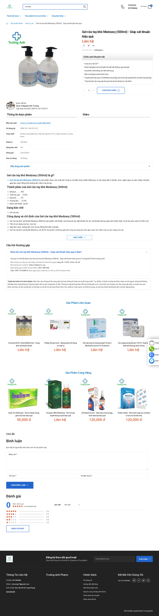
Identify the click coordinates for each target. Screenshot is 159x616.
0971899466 (132, 8)
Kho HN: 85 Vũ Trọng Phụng (25, 588)
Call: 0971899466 (124, 581)
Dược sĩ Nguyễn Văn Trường (27, 106)
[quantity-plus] (94, 90)
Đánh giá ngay (17, 529)
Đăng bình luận (18, 485)
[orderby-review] (72, 505)
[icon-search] (85, 7)
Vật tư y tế (29, 23)
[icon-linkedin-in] (93, 46)
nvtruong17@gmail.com (20, 584)
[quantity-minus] (84, 90)
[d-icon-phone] (123, 7)
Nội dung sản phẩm (20, 166)
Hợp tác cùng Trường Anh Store (94, 592)
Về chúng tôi (87, 580)
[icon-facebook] (84, 46)
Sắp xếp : (58, 505)
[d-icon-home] (7, 23)
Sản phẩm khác (58, 16)
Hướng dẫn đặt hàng (90, 584)
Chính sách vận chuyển (91, 595)
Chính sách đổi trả (89, 599)
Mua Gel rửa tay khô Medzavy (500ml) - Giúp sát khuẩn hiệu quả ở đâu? (46, 252)
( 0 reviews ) (98, 50)
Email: (8, 584)
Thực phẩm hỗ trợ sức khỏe (35, 16)
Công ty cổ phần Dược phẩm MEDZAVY (35, 123)
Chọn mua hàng (109, 90)
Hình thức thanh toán (90, 588)
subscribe (144, 559)
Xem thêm (78, 237)
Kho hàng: (10, 588)
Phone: (9, 580)
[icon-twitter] (88, 46)
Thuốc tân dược (13, 16)
